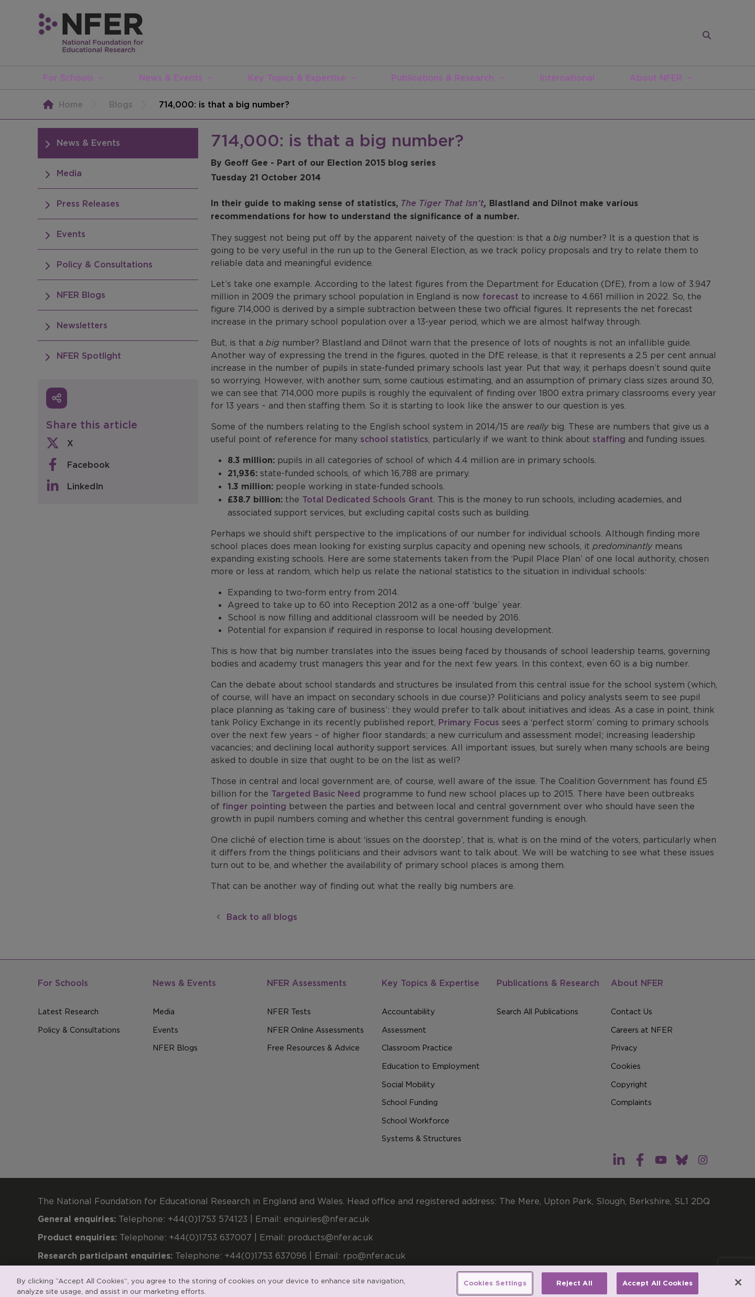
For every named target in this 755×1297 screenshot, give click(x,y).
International (567, 77)
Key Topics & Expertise (297, 77)
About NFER (656, 77)
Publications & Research (442, 77)
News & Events (170, 77)
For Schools (68, 77)
